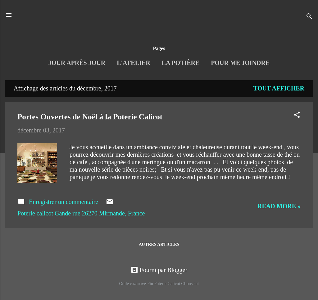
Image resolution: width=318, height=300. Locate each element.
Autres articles (159, 244)
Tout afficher (278, 88)
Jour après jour (76, 62)
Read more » (279, 206)
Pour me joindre (240, 62)
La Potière (181, 62)
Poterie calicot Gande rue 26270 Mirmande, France (81, 213)
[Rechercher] (309, 16)
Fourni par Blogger (159, 269)
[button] (297, 115)
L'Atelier (133, 62)
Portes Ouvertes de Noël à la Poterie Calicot (89, 117)
